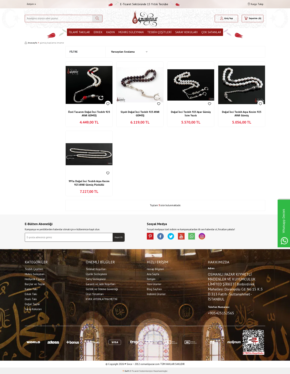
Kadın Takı (31, 288)
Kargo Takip (255, 4)
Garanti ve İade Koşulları (100, 283)
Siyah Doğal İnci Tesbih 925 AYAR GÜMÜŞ (140, 113)
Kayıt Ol (119, 237)
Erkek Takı (31, 293)
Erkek (98, 32)
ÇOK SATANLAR (211, 32)
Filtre (74, 51)
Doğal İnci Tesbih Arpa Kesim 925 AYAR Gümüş (241, 113)
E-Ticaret (134, 370)
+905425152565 (221, 312)
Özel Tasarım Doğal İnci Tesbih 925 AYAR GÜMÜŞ (89, 113)
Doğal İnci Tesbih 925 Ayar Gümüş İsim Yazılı (191, 113)
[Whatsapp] (195, 236)
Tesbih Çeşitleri (159, 32)
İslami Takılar (79, 32)
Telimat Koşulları (96, 268)
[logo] (145, 18)
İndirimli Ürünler (156, 293)
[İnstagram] (206, 236)
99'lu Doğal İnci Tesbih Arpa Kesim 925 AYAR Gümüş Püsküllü (89, 183)
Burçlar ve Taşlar (35, 283)
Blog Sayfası (154, 288)
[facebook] (161, 236)
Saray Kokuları (186, 32)
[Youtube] (184, 236)
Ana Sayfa (153, 273)
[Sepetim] (252, 18)
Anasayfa (31, 42)
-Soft (126, 370)
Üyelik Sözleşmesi (96, 273)
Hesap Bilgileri (155, 268)
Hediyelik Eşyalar (35, 278)
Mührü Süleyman (131, 32)
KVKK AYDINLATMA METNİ (101, 298)
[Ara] (97, 18)
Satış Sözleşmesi (96, 278)
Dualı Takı (31, 298)
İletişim (31, 4)
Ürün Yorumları (95, 293)
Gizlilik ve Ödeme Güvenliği (102, 288)
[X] (172, 236)
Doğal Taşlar (32, 303)
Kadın (110, 32)
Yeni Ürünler (154, 283)
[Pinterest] (150, 236)
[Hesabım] (226, 18)
